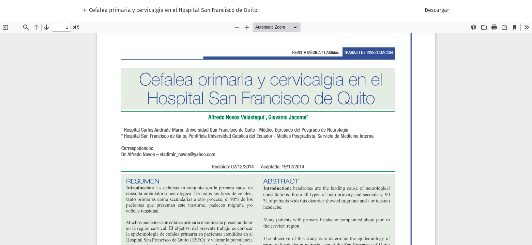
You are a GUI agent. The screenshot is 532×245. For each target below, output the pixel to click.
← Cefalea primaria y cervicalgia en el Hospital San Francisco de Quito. (171, 9)
